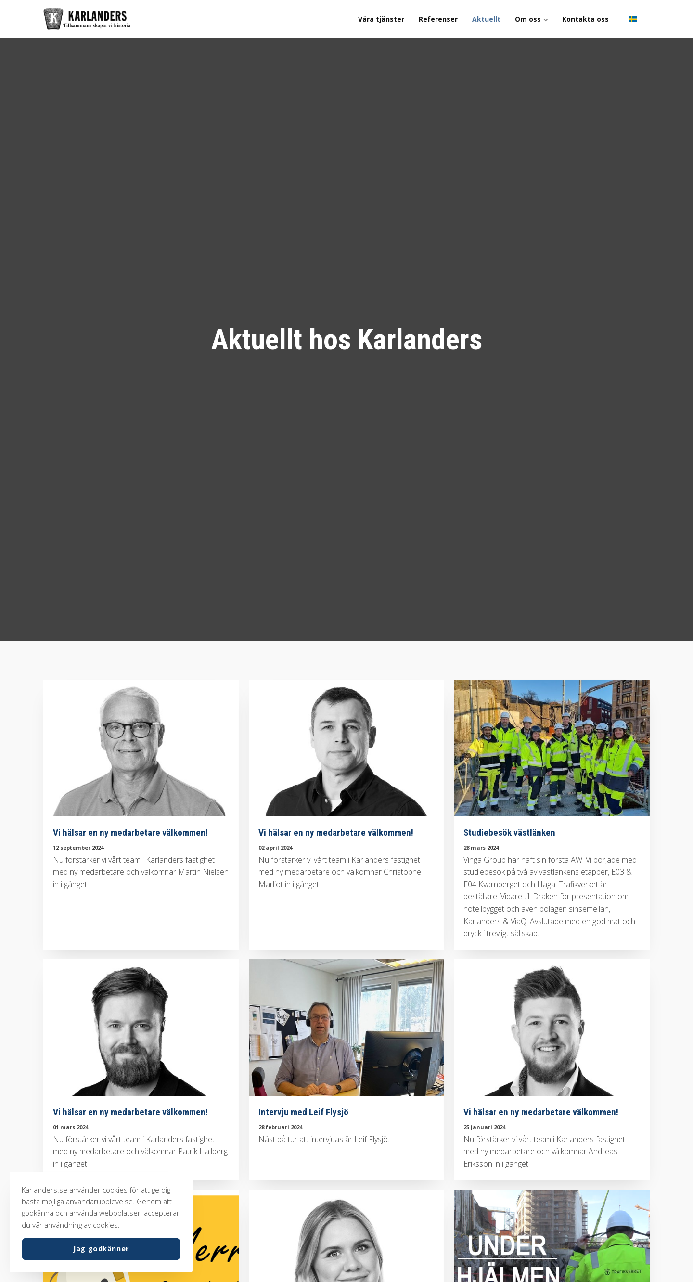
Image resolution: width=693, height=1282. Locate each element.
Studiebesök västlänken (509, 832)
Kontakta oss (585, 19)
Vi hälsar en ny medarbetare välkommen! (130, 832)
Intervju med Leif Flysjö (303, 1111)
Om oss (531, 19)
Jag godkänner (101, 1248)
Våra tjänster (381, 19)
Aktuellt (486, 19)
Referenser (438, 19)
